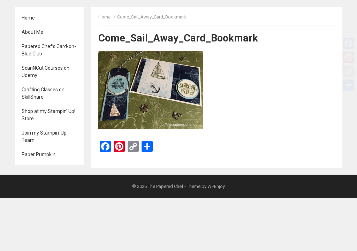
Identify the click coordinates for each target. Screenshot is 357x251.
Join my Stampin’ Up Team (44, 136)
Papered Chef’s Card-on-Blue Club (49, 50)
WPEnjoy (216, 186)
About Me (32, 32)
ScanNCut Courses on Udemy (45, 71)
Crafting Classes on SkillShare (43, 93)
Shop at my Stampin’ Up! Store (48, 114)
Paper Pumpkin (38, 154)
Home (28, 18)
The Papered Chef (165, 186)
